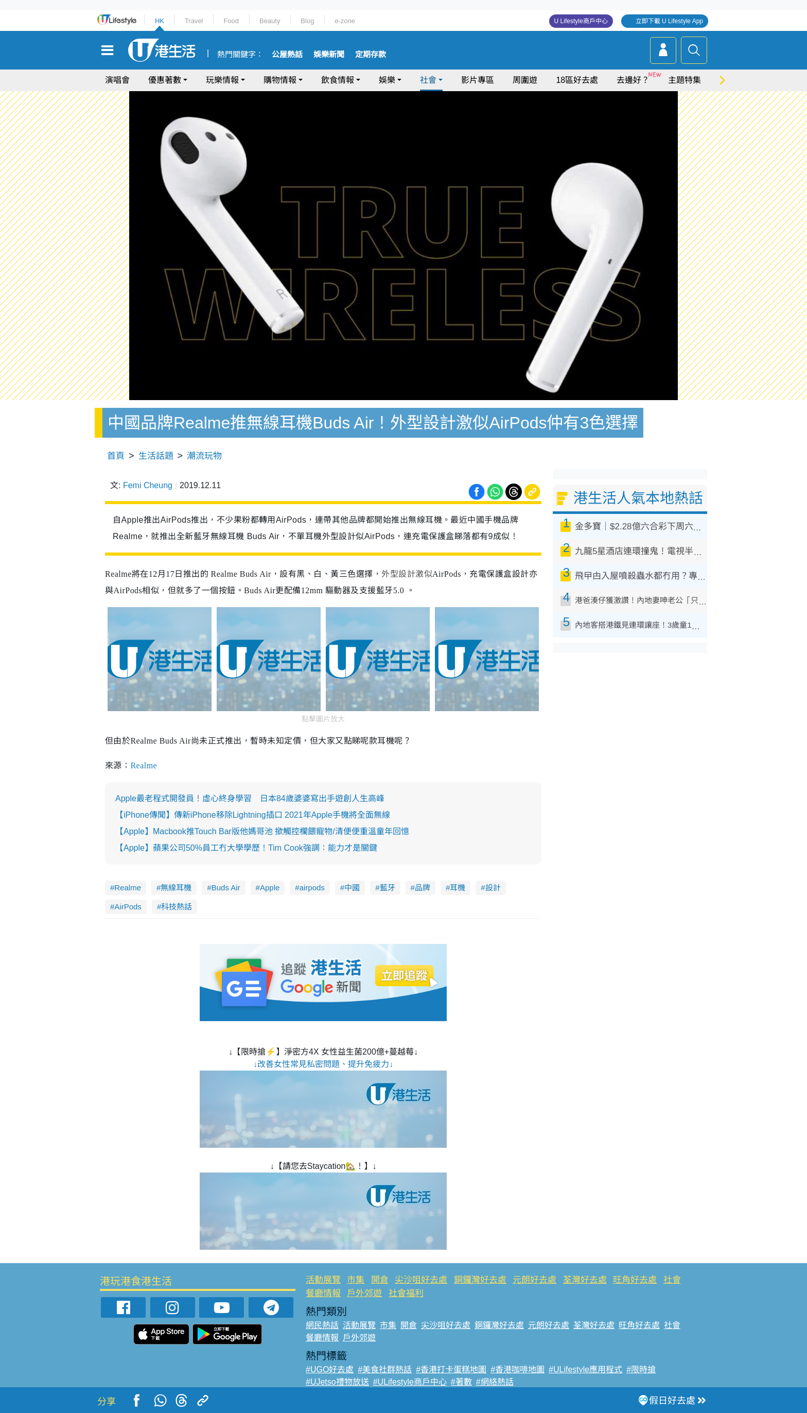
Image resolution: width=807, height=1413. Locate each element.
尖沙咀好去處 (421, 1280)
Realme (143, 765)
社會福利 (406, 1293)
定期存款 (370, 54)
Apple (269, 887)
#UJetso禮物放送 (337, 1381)
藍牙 (387, 887)
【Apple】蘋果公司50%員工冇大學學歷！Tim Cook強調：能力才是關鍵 (246, 847)
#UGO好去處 (330, 1369)
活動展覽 (323, 1280)
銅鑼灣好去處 (480, 1280)
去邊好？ (633, 80)
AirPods (128, 906)
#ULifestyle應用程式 (585, 1369)
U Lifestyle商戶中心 (581, 21)
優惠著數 (164, 80)
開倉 (380, 1280)
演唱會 (117, 80)
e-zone (345, 21)
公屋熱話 (287, 54)
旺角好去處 (635, 1280)
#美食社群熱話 (385, 1369)
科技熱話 (176, 906)
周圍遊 (525, 80)
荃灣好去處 (585, 1280)
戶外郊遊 (364, 1293)
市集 (355, 1280)
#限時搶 (641, 1369)
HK (159, 21)
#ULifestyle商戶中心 (410, 1381)
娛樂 (387, 80)
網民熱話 (322, 1325)
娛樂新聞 (328, 54)
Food (231, 21)
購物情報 (280, 80)
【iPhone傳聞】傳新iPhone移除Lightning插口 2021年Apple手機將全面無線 (252, 815)
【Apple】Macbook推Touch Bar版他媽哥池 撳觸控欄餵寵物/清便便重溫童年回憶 (262, 831)
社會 (428, 80)
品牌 (422, 887)
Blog (307, 21)
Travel (194, 21)
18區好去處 (577, 80)
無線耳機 (176, 887)
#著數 (461, 1381)
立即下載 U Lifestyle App (669, 21)
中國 (352, 887)
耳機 (457, 887)
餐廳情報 (323, 1293)
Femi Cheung (147, 485)
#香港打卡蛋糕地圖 (451, 1369)
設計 (493, 887)
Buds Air (226, 887)
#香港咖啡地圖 (517, 1369)
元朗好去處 (534, 1280)
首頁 (116, 456)
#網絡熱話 (495, 1381)
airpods (312, 887)
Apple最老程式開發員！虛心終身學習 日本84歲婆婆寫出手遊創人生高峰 (249, 798)
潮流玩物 (204, 456)
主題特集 (684, 80)
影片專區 (477, 80)
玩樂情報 (222, 80)
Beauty (269, 21)
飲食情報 (337, 80)
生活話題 (155, 456)
